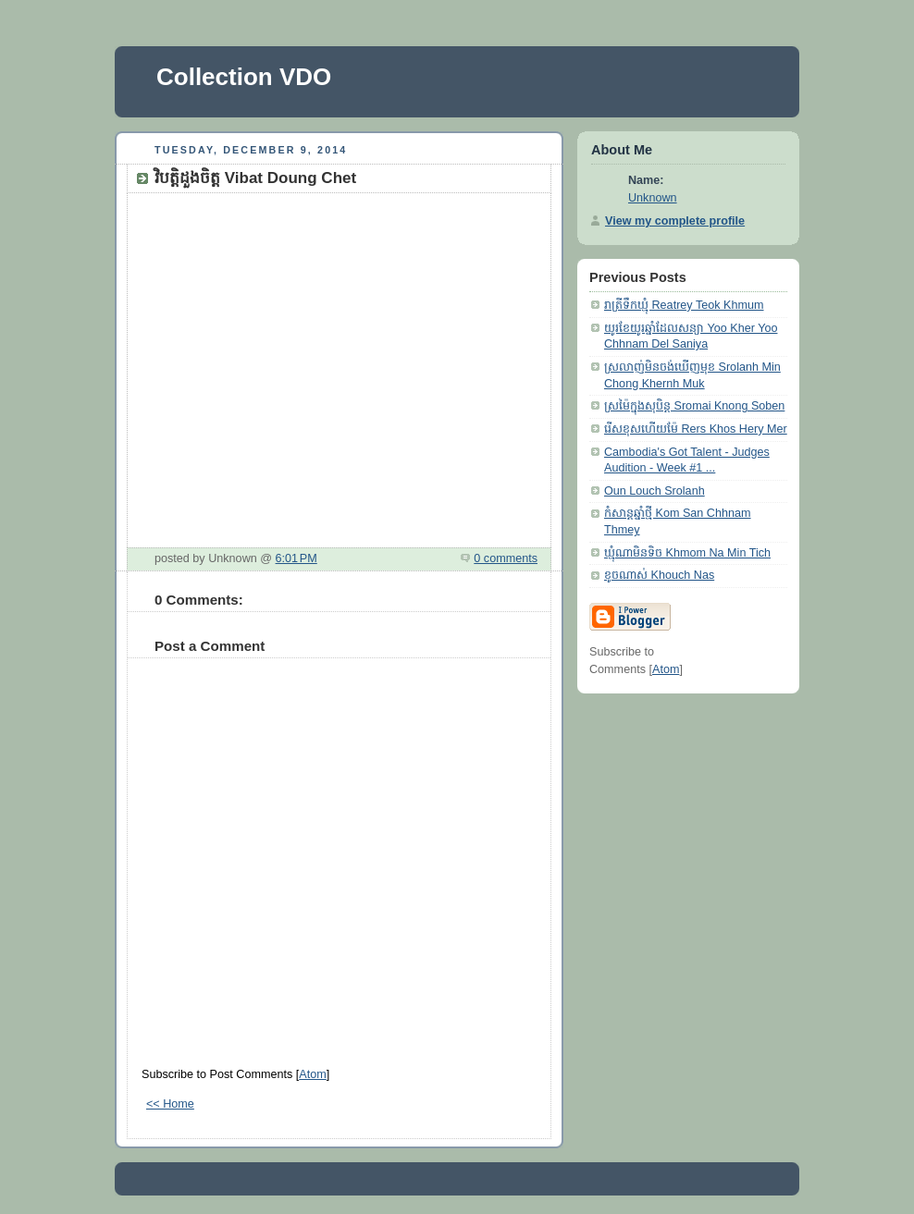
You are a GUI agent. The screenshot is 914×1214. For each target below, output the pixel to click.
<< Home (170, 1104)
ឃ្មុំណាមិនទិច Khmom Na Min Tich (687, 552)
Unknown (652, 197)
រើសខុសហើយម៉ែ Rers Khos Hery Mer (695, 429)
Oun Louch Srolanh (654, 490)
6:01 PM (296, 558)
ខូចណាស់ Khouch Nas (659, 575)
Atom (312, 1074)
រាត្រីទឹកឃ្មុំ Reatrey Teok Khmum (684, 305)
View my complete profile (675, 221)
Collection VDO (243, 77)
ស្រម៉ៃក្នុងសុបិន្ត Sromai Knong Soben (694, 405)
